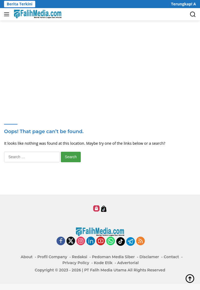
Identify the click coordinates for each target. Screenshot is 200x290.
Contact (171, 256)
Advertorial (128, 262)
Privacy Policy (75, 262)
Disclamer (149, 256)
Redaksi (79, 256)
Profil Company (52, 256)
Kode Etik (103, 262)
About (27, 256)
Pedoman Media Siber (113, 256)
